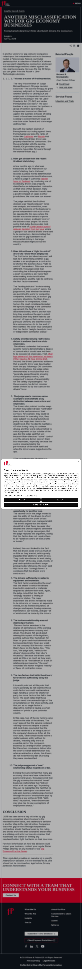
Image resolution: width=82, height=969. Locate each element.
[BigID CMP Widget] (41, 484)
